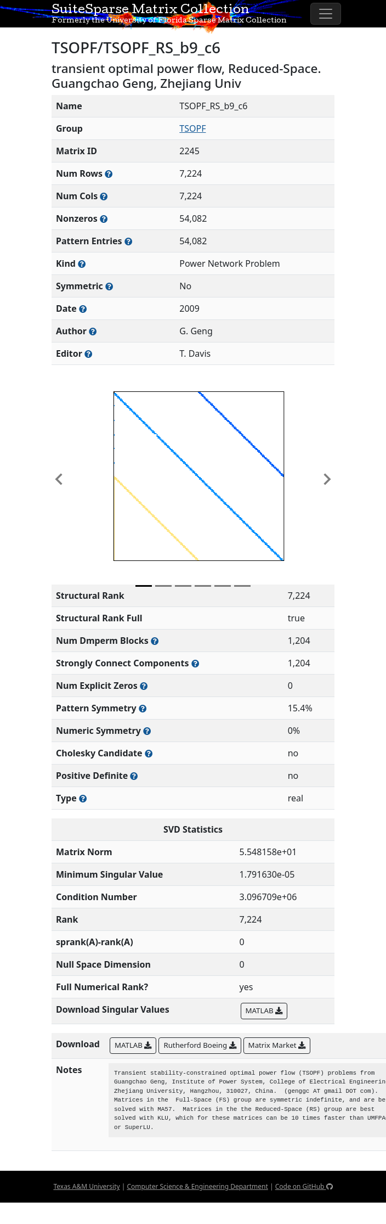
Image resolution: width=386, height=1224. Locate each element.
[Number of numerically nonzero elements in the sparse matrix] (103, 219)
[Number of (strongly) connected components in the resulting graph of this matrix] (195, 663)
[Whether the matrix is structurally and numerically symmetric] (109, 286)
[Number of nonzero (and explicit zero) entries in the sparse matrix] (128, 241)
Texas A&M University (86, 1186)
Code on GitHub (304, 1186)
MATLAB (264, 1010)
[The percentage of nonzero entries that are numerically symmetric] (147, 731)
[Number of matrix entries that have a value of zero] (143, 686)
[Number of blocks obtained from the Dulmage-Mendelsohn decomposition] (154, 641)
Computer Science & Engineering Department (197, 1186)
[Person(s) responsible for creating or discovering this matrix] (92, 331)
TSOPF (192, 128)
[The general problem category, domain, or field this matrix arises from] (82, 264)
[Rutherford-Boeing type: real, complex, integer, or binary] (83, 798)
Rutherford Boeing (199, 1045)
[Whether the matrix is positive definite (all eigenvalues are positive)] (134, 776)
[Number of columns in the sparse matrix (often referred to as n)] (103, 196)
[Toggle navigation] (325, 14)
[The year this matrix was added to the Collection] (83, 309)
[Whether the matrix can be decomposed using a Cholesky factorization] (148, 753)
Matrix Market (276, 1045)
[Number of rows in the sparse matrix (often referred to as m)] (108, 174)
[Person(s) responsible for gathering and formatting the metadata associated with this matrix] (88, 354)
